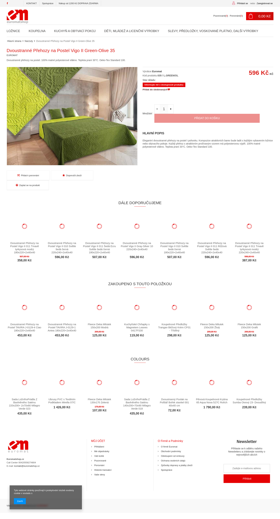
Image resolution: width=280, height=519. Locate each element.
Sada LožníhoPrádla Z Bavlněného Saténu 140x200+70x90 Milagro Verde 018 (137, 394)
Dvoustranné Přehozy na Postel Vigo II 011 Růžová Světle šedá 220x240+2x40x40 (212, 238)
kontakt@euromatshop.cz (27, 456)
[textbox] (121, 16)
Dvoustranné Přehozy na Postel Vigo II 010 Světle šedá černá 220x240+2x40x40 (62, 238)
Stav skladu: (149, 80)
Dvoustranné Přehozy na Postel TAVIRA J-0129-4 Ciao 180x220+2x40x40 (24, 317)
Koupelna (37, 31)
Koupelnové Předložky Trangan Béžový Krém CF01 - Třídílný (174, 317)
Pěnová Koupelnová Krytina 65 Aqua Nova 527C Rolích (212, 391)
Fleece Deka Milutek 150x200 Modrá (99, 316)
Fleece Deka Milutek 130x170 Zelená (99, 391)
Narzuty (29, 41)
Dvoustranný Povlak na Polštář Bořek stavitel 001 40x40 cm (174, 392)
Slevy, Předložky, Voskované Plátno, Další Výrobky (213, 31)
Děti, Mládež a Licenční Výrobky (131, 31)
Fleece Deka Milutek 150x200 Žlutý (212, 316)
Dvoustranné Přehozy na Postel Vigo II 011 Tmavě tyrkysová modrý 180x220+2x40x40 (24, 238)
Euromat (157, 71)
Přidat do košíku (224, 109)
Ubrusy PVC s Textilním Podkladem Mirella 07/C (62, 391)
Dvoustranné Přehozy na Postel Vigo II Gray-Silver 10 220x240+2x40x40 (137, 236)
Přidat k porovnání (28, 175)
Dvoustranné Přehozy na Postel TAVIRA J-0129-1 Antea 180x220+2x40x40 (62, 317)
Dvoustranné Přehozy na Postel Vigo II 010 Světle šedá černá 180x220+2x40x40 (174, 238)
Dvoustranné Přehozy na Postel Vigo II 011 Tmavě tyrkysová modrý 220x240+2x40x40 (249, 238)
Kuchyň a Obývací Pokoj (74, 31)
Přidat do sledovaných (157, 90)
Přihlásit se (243, 3)
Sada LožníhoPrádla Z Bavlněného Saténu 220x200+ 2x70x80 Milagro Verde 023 (24, 394)
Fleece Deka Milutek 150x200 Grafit (249, 316)
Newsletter (247, 439)
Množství (147, 109)
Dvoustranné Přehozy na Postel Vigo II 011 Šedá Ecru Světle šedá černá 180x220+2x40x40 (99, 238)
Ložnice (13, 31)
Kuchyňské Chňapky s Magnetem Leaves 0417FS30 (137, 317)
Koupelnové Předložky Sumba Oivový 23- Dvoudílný (249, 391)
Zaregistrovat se (265, 3)
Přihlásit (247, 469)
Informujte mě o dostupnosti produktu (164, 85)
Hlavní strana (14, 41)
